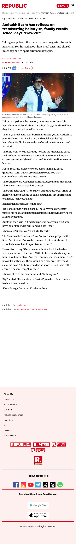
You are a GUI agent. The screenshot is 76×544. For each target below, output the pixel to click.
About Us (8, 394)
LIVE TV (63, 5)
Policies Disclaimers (13, 415)
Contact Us (9, 399)
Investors (8, 420)
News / (5, 13)
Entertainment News (11, 62)
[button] (27, 68)
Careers (7, 430)
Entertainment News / (17, 13)
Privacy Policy (10, 404)
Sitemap (8, 409)
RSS (5, 425)
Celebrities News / (34, 13)
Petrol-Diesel (10, 435)
